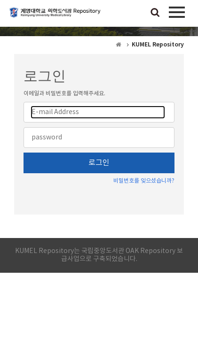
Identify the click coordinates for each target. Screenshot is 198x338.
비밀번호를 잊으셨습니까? (143, 181)
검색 (155, 13)
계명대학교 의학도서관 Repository (56, 16)
